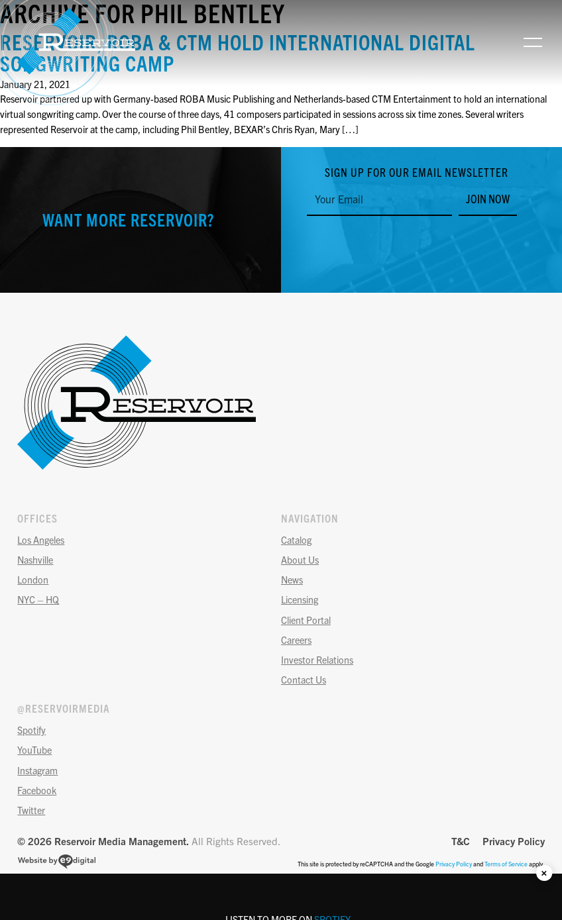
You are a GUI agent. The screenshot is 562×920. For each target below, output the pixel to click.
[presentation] (407, 245)
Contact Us (303, 680)
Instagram (37, 770)
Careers (296, 640)
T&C (460, 841)
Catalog (296, 540)
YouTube (34, 750)
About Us (300, 560)
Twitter (31, 810)
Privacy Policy (513, 841)
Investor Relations (317, 660)
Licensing (299, 599)
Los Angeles (40, 540)
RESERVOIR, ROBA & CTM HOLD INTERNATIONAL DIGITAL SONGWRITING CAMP (237, 52)
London (32, 580)
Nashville (35, 560)
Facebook (36, 790)
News (292, 580)
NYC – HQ (38, 599)
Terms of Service (506, 864)
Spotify (31, 730)
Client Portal (306, 620)
